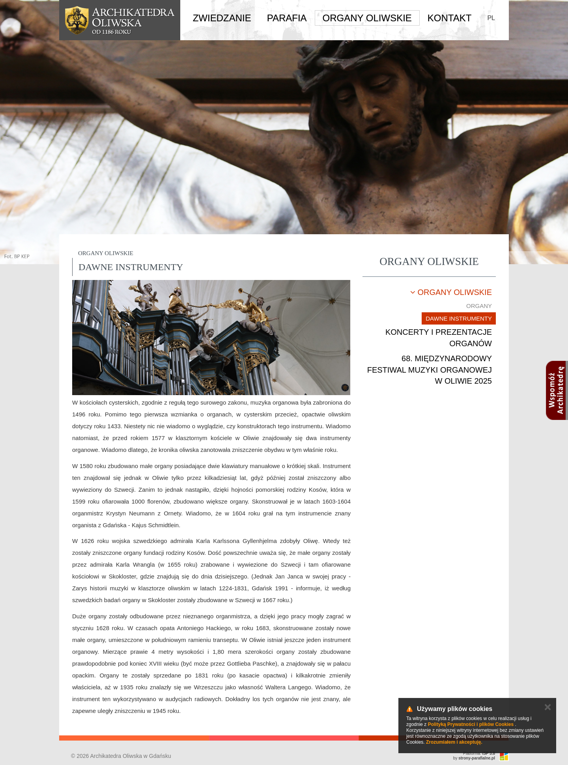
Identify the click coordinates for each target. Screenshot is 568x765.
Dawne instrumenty (459, 318)
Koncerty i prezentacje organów (438, 338)
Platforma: (479, 753)
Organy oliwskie (451, 292)
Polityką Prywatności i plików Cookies (471, 724)
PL (491, 18)
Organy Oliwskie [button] (367, 18)
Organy (479, 305)
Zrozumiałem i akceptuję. (454, 742)
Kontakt (450, 18)
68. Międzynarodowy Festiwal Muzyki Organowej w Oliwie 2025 (429, 369)
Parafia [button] (287, 18)
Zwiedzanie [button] (222, 18)
